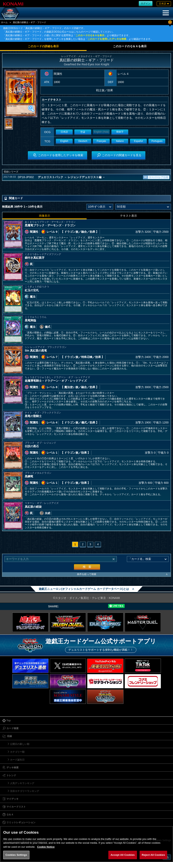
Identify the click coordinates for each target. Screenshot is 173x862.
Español (138, 141)
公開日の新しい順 (19, 744)
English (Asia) (101, 131)
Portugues (157, 141)
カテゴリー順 (17, 751)
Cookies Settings (16, 854)
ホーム (4, 22)
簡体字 (119, 131)
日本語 (64, 131)
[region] (86, 844)
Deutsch (82, 141)
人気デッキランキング (22, 783)
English (64, 141)
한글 (82, 131)
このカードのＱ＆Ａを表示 (90, 35)
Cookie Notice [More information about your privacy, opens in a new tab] (46, 846)
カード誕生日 (17, 759)
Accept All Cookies (123, 854)
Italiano (120, 141)
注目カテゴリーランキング (24, 791)
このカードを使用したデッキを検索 (107, 39)
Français (101, 141)
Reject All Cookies (153, 854)
